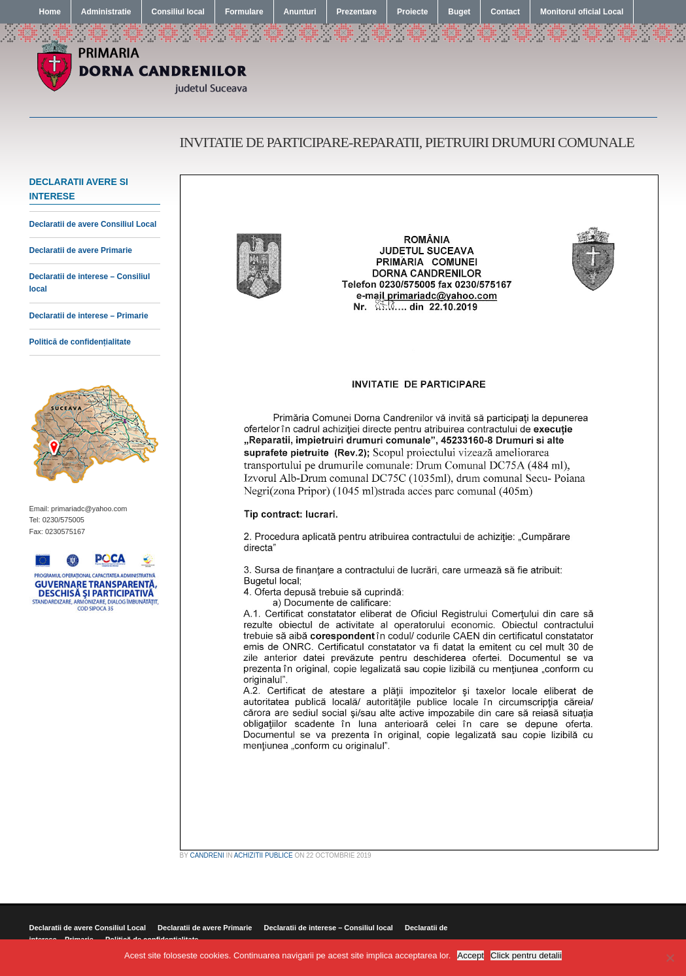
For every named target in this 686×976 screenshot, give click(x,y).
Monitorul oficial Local (581, 11)
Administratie (106, 11)
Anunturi (300, 11)
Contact (505, 11)
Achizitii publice (263, 855)
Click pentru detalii (526, 955)
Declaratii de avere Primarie (80, 250)
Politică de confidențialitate (80, 341)
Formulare (244, 11)
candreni (207, 855)
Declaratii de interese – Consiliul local (328, 928)
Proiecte (412, 11)
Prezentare (357, 11)
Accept (470, 955)
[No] (669, 957)
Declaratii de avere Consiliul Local (93, 224)
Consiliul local (178, 11)
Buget (459, 11)
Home (50, 11)
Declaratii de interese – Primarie (88, 315)
